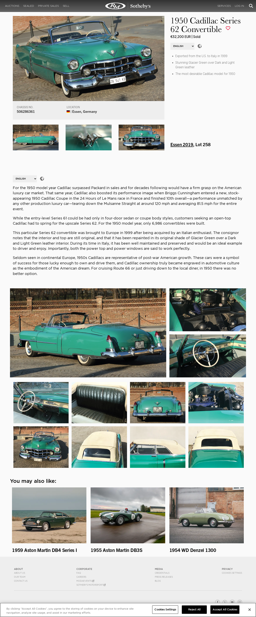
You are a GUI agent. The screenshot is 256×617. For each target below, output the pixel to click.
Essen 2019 (181, 144)
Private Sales (48, 5)
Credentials (162, 573)
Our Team (19, 577)
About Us (19, 573)
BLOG (158, 581)
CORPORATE (84, 568)
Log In (239, 5)
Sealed (28, 5)
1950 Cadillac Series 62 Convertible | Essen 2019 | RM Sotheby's (128, 6)
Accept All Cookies (225, 609)
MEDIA (159, 568)
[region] (128, 610)
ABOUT (18, 568)
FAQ (78, 573)
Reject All (194, 609)
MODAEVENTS (85, 581)
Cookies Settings (232, 573)
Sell (66, 5)
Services (224, 5)
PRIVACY (227, 568)
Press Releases (164, 577)
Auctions (12, 5)
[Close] (249, 609)
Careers (81, 577)
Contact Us (20, 581)
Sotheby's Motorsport (91, 585)
